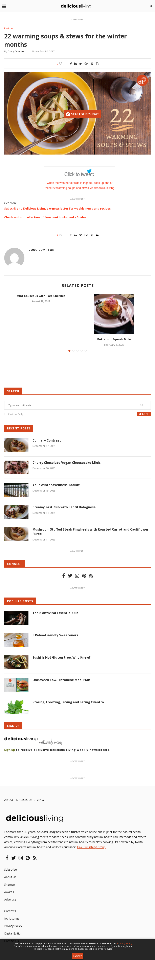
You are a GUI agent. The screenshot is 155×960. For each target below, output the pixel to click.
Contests (10, 911)
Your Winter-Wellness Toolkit (56, 485)
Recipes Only (15, 414)
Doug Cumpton (16, 52)
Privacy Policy (13, 926)
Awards (9, 892)
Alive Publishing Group (91, 847)
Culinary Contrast (46, 441)
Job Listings (11, 919)
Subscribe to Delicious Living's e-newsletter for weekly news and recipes (57, 209)
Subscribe (10, 870)
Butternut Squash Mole (114, 339)
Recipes (9, 28)
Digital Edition (13, 934)
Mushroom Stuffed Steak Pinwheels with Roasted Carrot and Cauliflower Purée (91, 532)
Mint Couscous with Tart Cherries (41, 296)
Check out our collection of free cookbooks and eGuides (45, 217)
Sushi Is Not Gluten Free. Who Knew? (61, 658)
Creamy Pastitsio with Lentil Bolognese (64, 507)
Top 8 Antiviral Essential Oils (55, 613)
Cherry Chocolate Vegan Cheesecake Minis (67, 463)
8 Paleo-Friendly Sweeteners (55, 636)
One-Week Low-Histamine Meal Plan (62, 680)
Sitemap (9, 885)
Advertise (10, 900)
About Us (10, 877)
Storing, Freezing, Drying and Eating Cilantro (68, 702)
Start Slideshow (82, 114)
